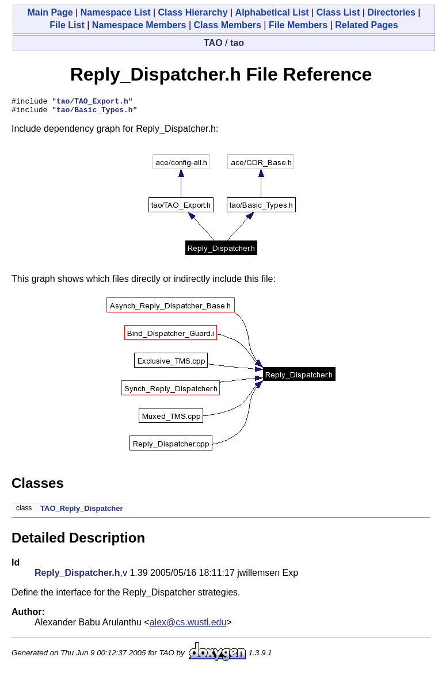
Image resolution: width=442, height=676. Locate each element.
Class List (338, 12)
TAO (213, 43)
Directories (391, 12)
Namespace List (116, 12)
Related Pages (366, 25)
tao (237, 43)
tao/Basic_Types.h (94, 113)
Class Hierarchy (193, 12)
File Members (298, 25)
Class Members (227, 25)
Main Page (50, 12)
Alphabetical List (272, 12)
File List (66, 25)
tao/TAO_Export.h (92, 102)
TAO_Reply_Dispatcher (81, 511)
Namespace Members (139, 25)
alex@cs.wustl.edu (188, 626)
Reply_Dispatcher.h (77, 576)
